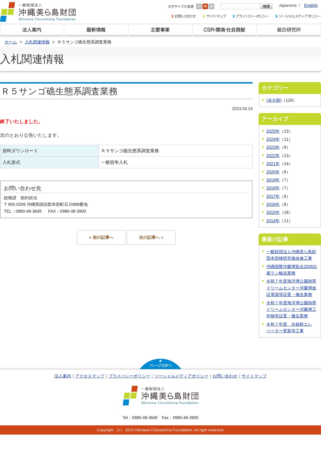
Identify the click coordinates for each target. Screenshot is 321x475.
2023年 (273, 147)
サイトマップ (254, 376)
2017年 (273, 196)
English (311, 5)
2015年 (273, 212)
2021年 (273, 163)
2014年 (273, 220)
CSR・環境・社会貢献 (225, 30)
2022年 (273, 155)
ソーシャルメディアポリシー (181, 376)
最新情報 (96, 30)
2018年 (273, 188)
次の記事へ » (151, 237)
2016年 (273, 204)
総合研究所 (289, 30)
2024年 (273, 139)
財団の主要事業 (160, 30)
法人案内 (62, 376)
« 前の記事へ (101, 237)
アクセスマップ (89, 376)
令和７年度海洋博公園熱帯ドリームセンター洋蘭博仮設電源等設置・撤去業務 (291, 288)
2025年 (273, 131)
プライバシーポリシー (129, 376)
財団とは (32, 30)
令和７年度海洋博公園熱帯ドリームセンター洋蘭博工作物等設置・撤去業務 (291, 309)
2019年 (273, 180)
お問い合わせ (225, 376)
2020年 (273, 172)
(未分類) (273, 100)
